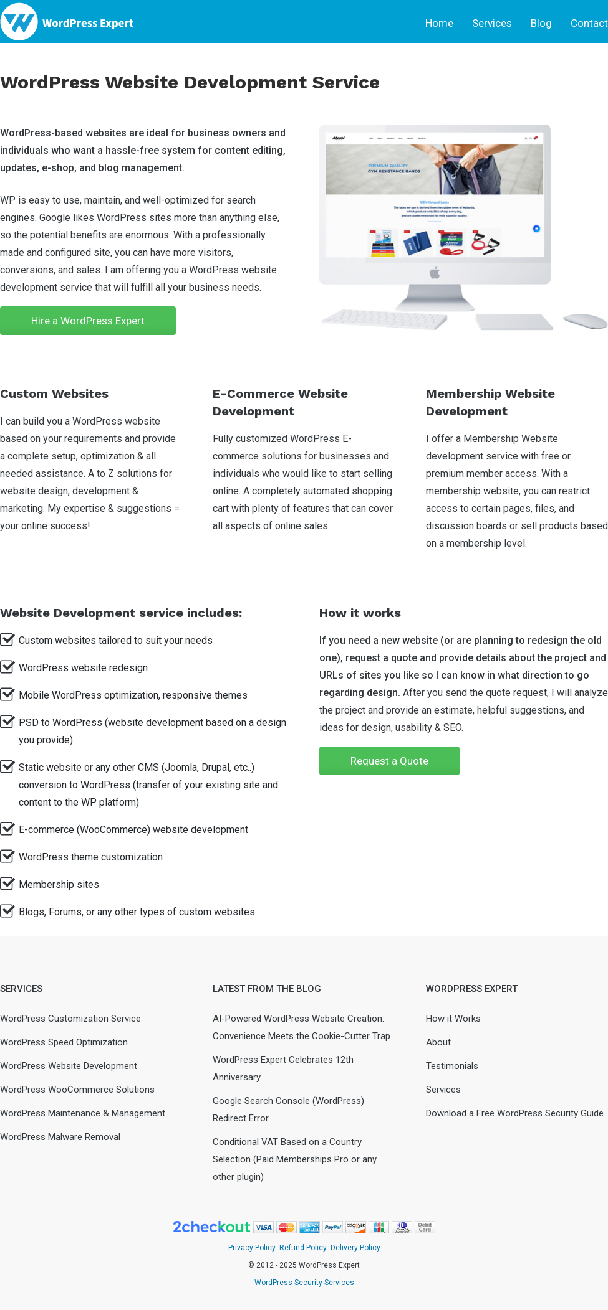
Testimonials (452, 1066)
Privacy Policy (252, 1247)
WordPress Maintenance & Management (82, 1113)
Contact (589, 23)
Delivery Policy (355, 1247)
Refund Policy (303, 1247)
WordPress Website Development (68, 1066)
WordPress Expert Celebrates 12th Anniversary (283, 1068)
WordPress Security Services (304, 1282)
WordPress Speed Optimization (64, 1042)
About (438, 1042)
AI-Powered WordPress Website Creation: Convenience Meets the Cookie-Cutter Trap (301, 1027)
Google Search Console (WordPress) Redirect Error (288, 1109)
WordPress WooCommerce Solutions (77, 1089)
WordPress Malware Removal (60, 1137)
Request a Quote (389, 761)
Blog (541, 23)
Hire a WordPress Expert (88, 320)
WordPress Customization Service (70, 1018)
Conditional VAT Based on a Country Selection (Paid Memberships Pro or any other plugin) (295, 1159)
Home (439, 23)
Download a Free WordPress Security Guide (515, 1113)
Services (492, 23)
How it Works (453, 1018)
